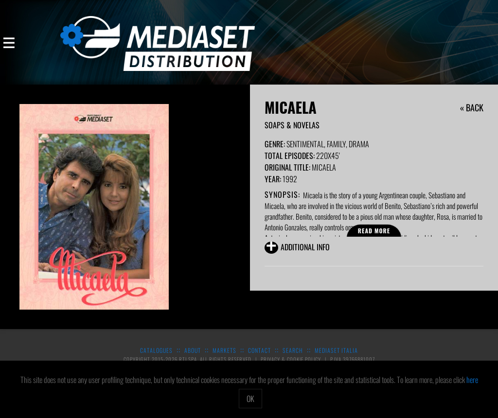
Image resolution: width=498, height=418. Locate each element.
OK (250, 398)
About (192, 350)
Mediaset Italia (336, 350)
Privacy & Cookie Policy (291, 359)
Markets (224, 350)
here (472, 379)
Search (293, 350)
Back (474, 107)
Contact (259, 350)
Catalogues (156, 350)
